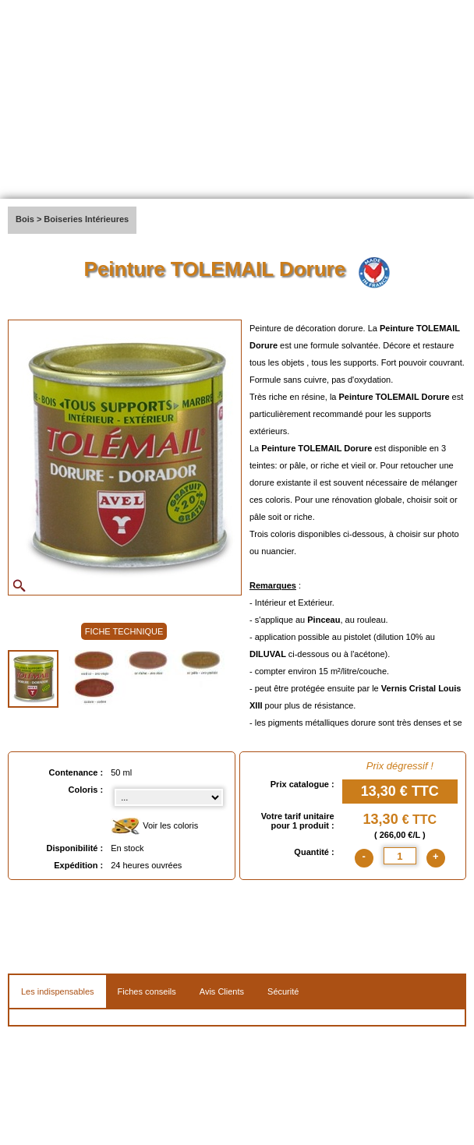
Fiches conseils (147, 991)
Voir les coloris (154, 827)
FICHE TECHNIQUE (124, 631)
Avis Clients (222, 991)
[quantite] (400, 855)
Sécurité (283, 991)
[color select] (168, 797)
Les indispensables (57, 991)
